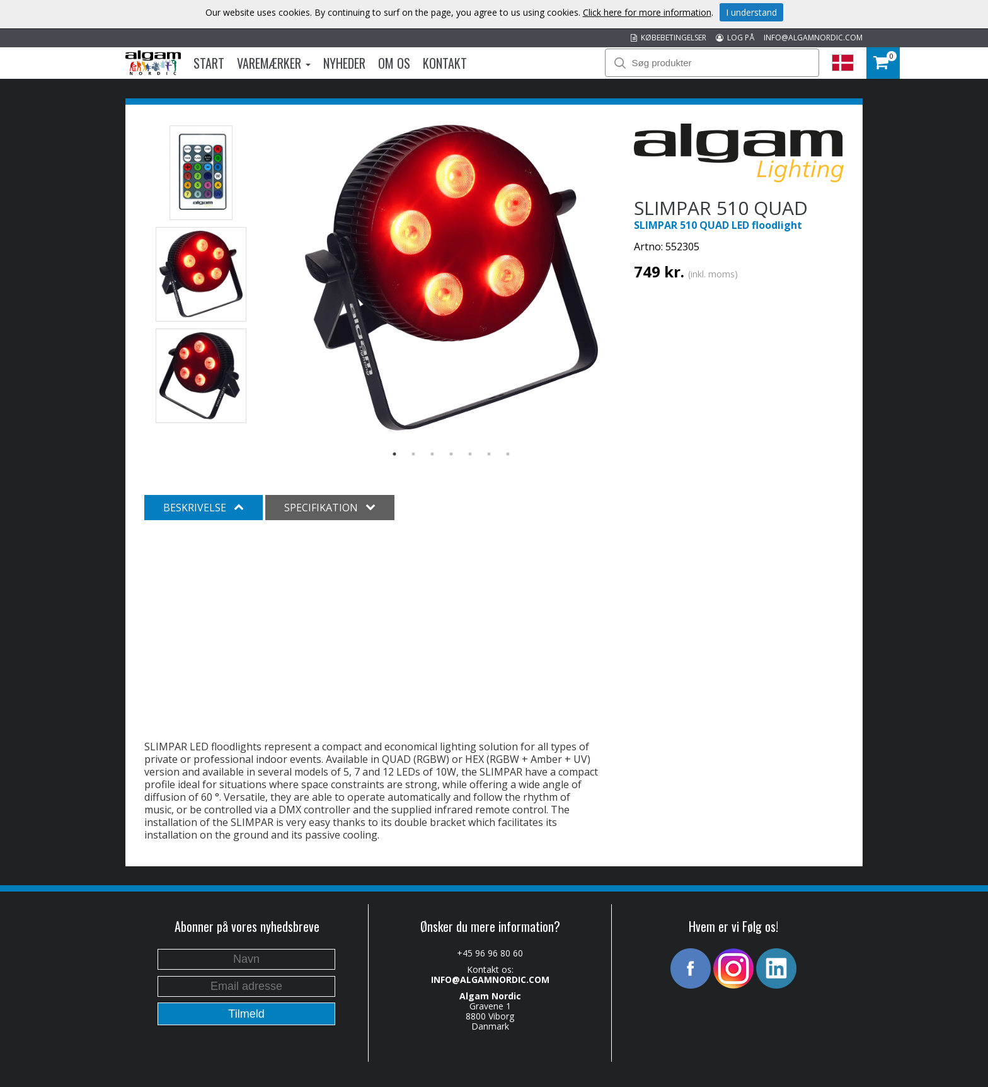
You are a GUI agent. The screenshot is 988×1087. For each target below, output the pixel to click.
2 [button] (413, 454)
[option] (451, 278)
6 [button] (489, 454)
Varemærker (274, 63)
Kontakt (445, 63)
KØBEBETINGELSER (668, 37)
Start (208, 63)
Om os (394, 63)
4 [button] (451, 454)
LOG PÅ (735, 37)
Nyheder (344, 63)
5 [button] (470, 454)
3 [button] (432, 454)
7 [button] (508, 454)
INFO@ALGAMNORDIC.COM (813, 37)
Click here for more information (647, 12)
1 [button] (394, 454)
